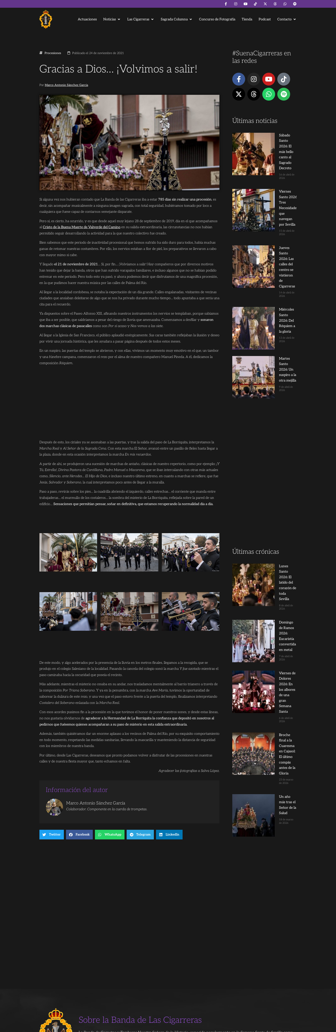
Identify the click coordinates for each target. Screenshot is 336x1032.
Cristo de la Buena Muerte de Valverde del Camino (81, 227)
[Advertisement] (264, 346)
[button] (112, 19)
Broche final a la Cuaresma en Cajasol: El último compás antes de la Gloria (272, 519)
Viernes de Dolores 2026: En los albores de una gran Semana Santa (271, 488)
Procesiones (53, 53)
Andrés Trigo (106, 1027)
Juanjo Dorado (126, 1027)
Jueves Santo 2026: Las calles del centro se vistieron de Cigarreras (272, 197)
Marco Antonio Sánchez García (66, 85)
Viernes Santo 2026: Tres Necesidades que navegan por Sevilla (272, 166)
